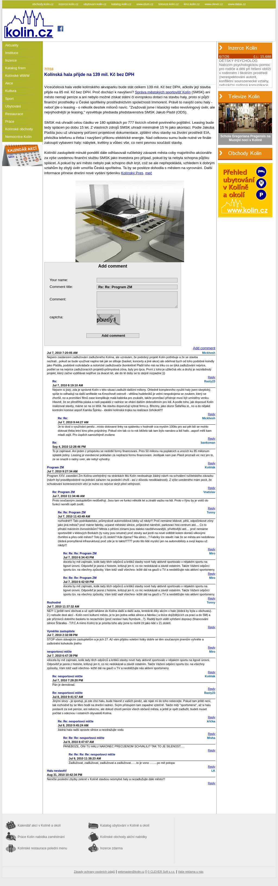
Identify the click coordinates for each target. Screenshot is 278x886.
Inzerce (11, 60)
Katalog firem (15, 68)
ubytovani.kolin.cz (95, 4)
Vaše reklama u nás (190, 871)
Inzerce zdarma (111, 848)
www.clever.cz (214, 4)
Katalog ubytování (124, 825)
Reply (211, 377)
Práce (9, 121)
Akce (9, 83)
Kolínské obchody (19, 129)
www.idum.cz (145, 4)
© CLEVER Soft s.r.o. (161, 871)
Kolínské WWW (17, 76)
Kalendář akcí (39, 825)
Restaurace (14, 114)
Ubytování (13, 106)
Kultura (10, 91)
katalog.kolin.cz (122, 4)
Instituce (11, 53)
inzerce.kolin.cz (69, 4)
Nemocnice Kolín (18, 137)
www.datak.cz (237, 4)
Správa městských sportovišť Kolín (163, 92)
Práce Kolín (41, 837)
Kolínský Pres (132, 173)
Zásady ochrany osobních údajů (94, 871)
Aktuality (11, 45)
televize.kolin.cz (169, 4)
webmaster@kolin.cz (131, 871)
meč (148, 173)
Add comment (204, 348)
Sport (9, 99)
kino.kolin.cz (192, 4)
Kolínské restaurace (42, 848)
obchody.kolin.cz (43, 4)
